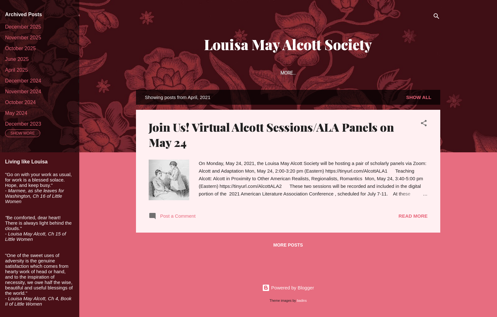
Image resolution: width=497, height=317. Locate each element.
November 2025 (23, 37)
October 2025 (20, 48)
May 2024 (16, 113)
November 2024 (23, 91)
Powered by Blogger (288, 287)
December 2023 (23, 124)
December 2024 (23, 80)
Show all (418, 98)
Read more (413, 217)
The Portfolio (324, 73)
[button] (424, 125)
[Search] (436, 17)
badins (302, 300)
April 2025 (16, 70)
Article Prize (280, 73)
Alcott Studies (371, 73)
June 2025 (17, 59)
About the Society (190, 73)
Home (149, 73)
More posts (288, 246)
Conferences (417, 73)
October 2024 (20, 102)
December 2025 (23, 27)
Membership (238, 73)
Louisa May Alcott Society (288, 44)
